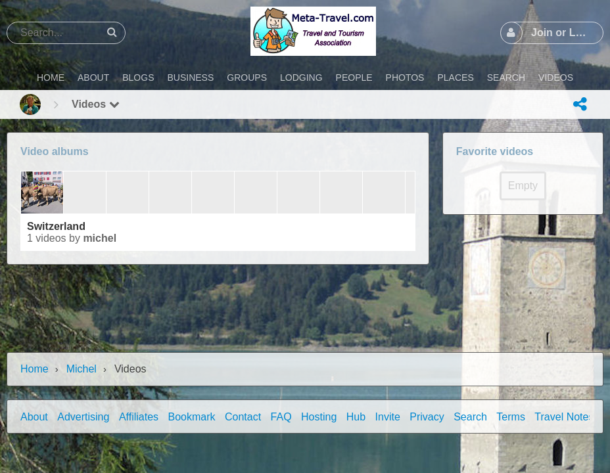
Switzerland (56, 226)
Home (34, 368)
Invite (387, 416)
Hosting (319, 416)
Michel (99, 238)
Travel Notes (564, 416)
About (34, 416)
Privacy (427, 416)
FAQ (281, 416)
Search (470, 416)
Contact (243, 416)
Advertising (83, 416)
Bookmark (192, 416)
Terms (510, 416)
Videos (96, 104)
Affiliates (138, 416)
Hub (355, 416)
